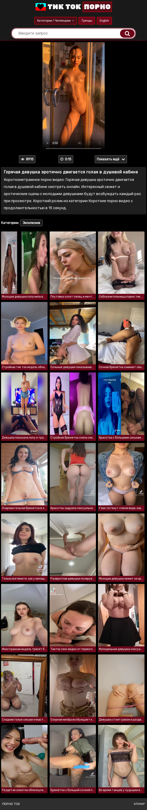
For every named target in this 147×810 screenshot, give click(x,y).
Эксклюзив (31, 223)
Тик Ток (73, 7)
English (104, 20)
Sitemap (139, 803)
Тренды (86, 20)
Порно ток (11, 804)
